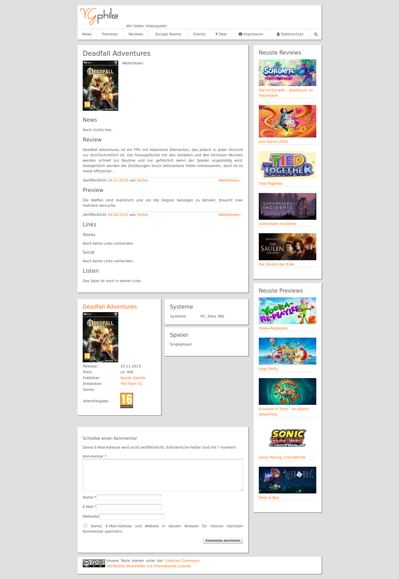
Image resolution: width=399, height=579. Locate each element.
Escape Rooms (168, 34)
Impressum (251, 34)
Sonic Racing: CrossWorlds (282, 457)
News (87, 34)
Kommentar (94, 456)
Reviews (136, 34)
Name (88, 497)
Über (221, 34)
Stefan (142, 180)
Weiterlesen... (231, 180)
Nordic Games (132, 378)
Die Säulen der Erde (276, 264)
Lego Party (268, 369)
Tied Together (271, 184)
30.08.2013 (118, 215)
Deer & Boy (269, 497)
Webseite (91, 516)
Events (199, 34)
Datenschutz (290, 34)
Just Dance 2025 (273, 142)
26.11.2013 (118, 180)
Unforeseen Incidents (277, 224)
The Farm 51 (131, 384)
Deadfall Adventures (110, 307)
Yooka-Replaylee (273, 328)
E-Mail (88, 507)
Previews (110, 34)
